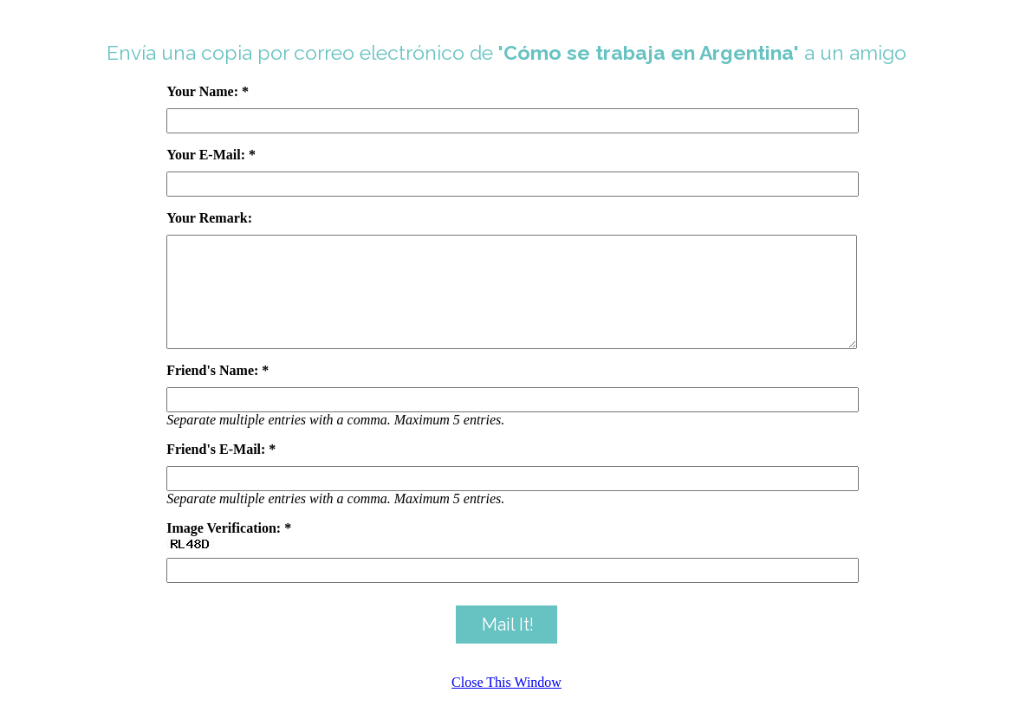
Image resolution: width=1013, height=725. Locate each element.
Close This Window (506, 703)
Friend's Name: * (217, 391)
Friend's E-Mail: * (221, 470)
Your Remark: (209, 217)
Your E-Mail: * (211, 154)
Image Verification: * (228, 548)
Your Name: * (207, 91)
